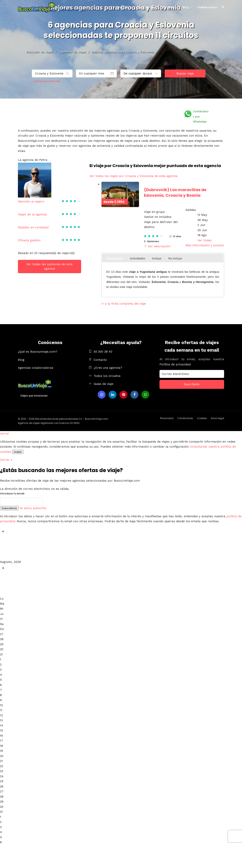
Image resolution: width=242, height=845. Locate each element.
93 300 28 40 (103, 351)
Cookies (202, 418)
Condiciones (185, 418)
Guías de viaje (146, 7)
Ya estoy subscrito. (33, 508)
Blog (186, 7)
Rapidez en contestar (33, 227)
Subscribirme (9, 508)
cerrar (4, 433)
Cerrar (6, 460)
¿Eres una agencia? (108, 368)
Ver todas (204, 240)
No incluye (175, 258)
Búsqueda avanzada (46, 81)
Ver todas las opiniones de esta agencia (49, 266)
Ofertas (169, 7)
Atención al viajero (31, 201)
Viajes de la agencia (32, 214)
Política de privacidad (175, 364)
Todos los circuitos (107, 376)
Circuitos (122, 7)
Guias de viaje (103, 384)
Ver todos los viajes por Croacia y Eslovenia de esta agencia (133, 176)
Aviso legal (217, 418)
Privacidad (166, 418)
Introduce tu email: (12, 493)
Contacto (100, 360)
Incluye (156, 258)
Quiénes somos (207, 7)
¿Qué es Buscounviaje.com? (37, 351)
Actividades (137, 258)
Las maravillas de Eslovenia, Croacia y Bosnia (175, 192)
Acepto (18, 451)
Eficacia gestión (29, 240)
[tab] (114, 258)
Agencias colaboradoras (35, 368)
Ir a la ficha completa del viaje (123, 303)
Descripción (114, 258)
